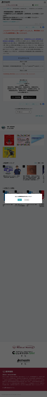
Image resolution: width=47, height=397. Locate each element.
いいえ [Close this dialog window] (26, 199)
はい (20, 199)
